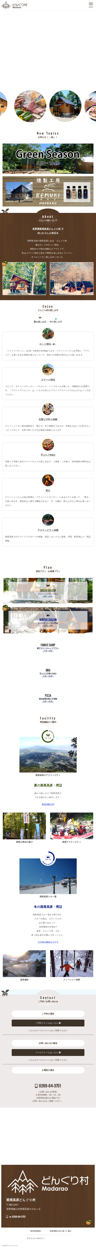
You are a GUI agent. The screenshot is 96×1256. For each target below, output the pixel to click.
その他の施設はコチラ (48, 942)
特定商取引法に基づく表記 (60, 1238)
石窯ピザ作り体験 (48, 419)
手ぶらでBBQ (48, 455)
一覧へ (52, 137)
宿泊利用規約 (35, 1238)
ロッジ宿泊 (45, 344)
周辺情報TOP (48, 804)
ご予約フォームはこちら (46, 1023)
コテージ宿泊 (48, 380)
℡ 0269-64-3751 (30, 1220)
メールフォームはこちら (46, 1052)
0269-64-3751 (51, 1083)
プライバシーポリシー (36, 1245)
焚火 (48, 490)
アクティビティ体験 (48, 530)
